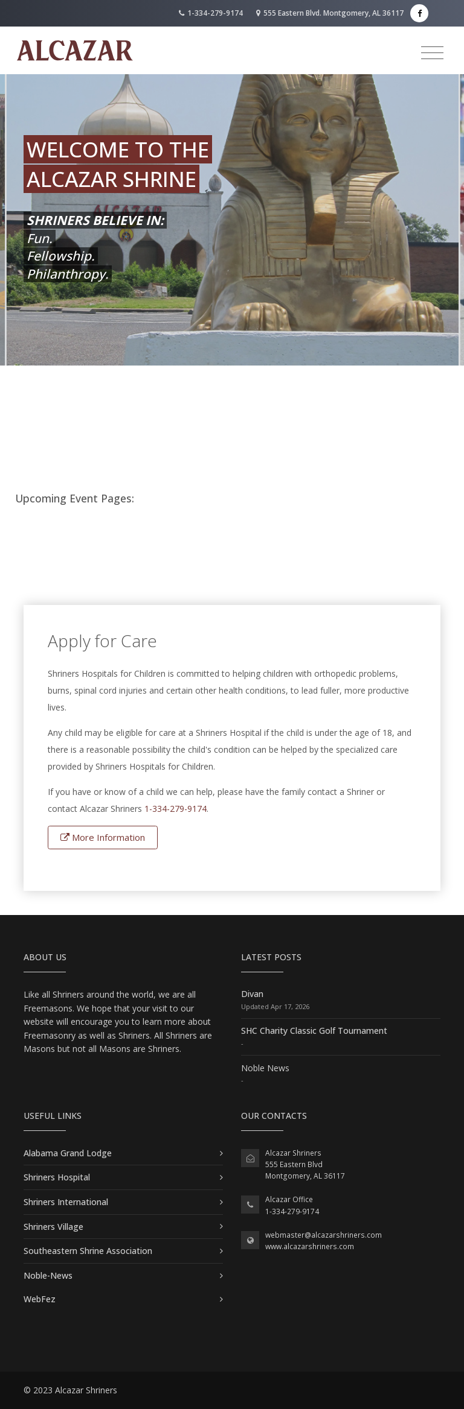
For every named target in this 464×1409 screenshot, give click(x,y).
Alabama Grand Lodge (68, 1153)
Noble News (265, 1068)
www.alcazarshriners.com (309, 1246)
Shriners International (66, 1202)
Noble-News (48, 1275)
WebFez (40, 1299)
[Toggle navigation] (432, 53)
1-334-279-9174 (211, 13)
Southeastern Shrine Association (88, 1250)
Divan (252, 993)
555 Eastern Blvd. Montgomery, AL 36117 (330, 13)
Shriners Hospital (57, 1177)
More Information (102, 837)
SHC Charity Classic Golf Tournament (314, 1030)
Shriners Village (53, 1226)
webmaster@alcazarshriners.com (323, 1235)
